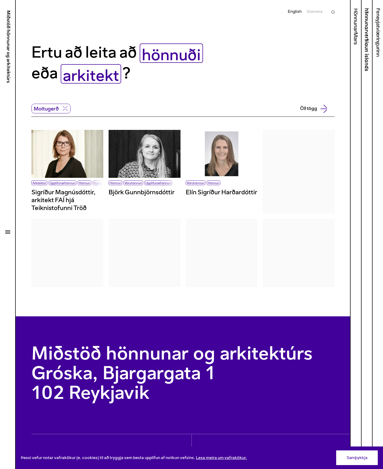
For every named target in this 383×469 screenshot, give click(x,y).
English (295, 11)
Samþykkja (357, 457)
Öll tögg (313, 108)
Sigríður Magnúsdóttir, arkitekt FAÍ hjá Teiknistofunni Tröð (63, 200)
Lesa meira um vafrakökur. (221, 457)
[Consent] (199, 457)
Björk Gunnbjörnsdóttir (141, 192)
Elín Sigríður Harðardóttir (221, 192)
